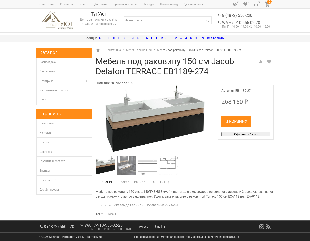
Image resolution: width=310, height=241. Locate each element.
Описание (105, 182)
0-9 (202, 38)
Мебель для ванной (128, 205)
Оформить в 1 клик (246, 134)
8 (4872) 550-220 (237, 15)
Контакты (66, 4)
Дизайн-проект (193, 4)
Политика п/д (169, 4)
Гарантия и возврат (125, 4)
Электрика (66, 81)
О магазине (46, 4)
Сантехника (66, 71)
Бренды (149, 4)
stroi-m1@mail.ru (154, 226)
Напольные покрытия (54, 90)
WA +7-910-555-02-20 (241, 22)
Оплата (83, 4)
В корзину (236, 121)
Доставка (100, 4)
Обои (43, 100)
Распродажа (48, 62)
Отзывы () (161, 182)
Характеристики (133, 182)
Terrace (111, 214)
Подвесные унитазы (162, 205)
